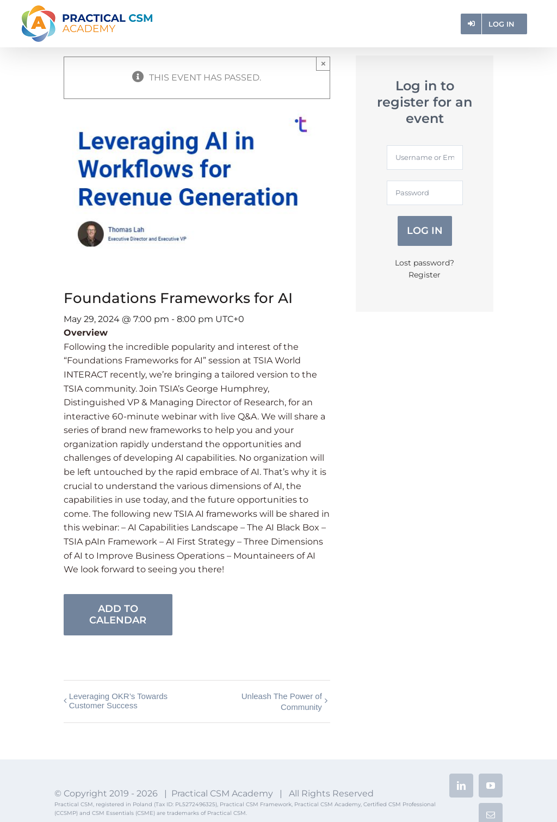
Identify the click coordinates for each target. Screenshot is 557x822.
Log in (425, 231)
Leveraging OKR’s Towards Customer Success (118, 700)
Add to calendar (117, 614)
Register (425, 275)
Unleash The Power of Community (282, 701)
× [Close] (323, 63)
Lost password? (424, 263)
